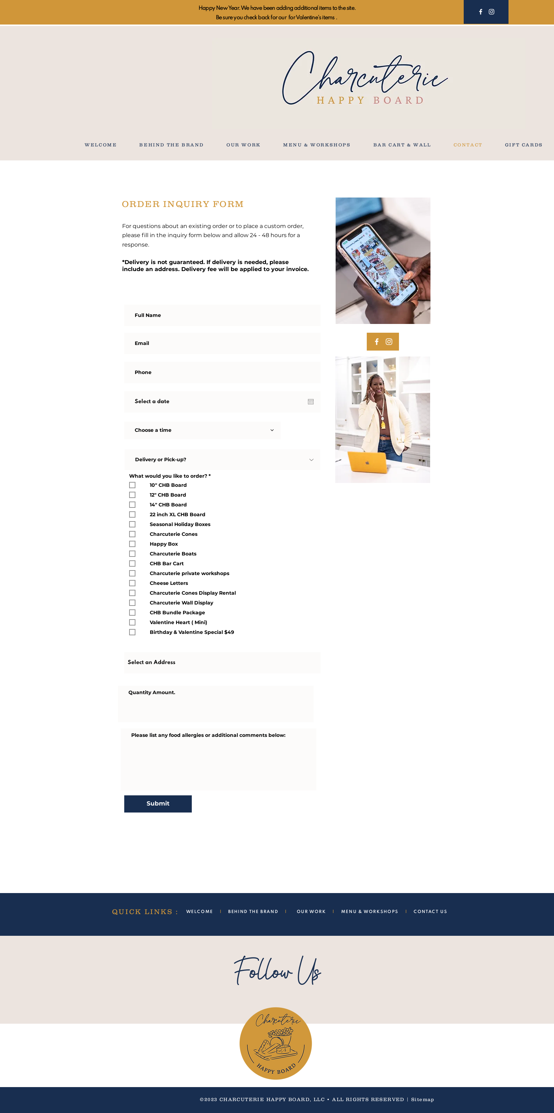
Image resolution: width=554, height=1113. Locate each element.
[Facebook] (480, 11)
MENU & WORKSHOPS (370, 912)
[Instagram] (491, 11)
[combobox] (222, 662)
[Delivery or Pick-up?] (222, 459)
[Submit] (158, 804)
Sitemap (423, 1099)
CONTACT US (431, 912)
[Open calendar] (311, 402)
